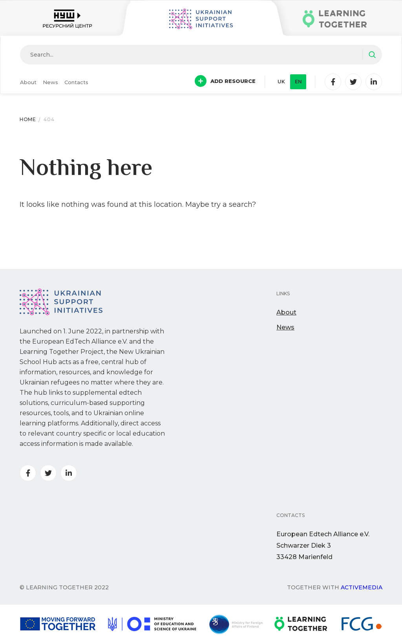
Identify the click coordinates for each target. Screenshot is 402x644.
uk (281, 82)
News (50, 82)
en (298, 82)
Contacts (76, 82)
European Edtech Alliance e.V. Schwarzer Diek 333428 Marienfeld (322, 545)
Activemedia (361, 587)
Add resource (225, 81)
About (28, 82)
